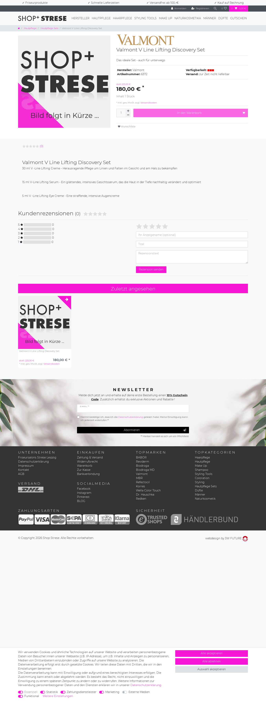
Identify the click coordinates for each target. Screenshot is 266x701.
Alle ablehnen (211, 661)
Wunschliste (126, 126)
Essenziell (31, 692)
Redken (141, 498)
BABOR (141, 457)
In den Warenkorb (211, 113)
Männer (209, 18)
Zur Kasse (83, 470)
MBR (139, 478)
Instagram (84, 493)
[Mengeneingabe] (121, 113)
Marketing (112, 692)
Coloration (202, 478)
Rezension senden (151, 269)
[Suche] (215, 8)
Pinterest (83, 497)
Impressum (26, 465)
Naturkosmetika (187, 18)
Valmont (142, 474)
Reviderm (142, 461)
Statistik (52, 692)
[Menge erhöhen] (128, 111)
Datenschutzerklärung (33, 461)
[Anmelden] (179, 8)
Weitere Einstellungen (58, 696)
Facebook (83, 488)
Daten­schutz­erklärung (145, 685)
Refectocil (143, 482)
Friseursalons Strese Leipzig (37, 457)
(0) (41, 146)
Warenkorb (84, 465)
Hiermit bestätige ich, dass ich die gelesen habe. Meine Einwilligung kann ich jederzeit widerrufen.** (134, 419)
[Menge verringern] (128, 115)
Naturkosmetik (205, 498)
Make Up (165, 18)
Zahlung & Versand (90, 457)
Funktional (31, 696)
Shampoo (201, 470)
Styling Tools (145, 18)
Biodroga (142, 465)
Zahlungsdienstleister (81, 692)
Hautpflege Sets (49, 28)
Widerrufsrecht (87, 461)
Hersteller (80, 18)
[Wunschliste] (224, 8)
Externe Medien (139, 692)
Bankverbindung (88, 474)
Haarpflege (122, 18)
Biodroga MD (145, 470)
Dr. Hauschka (145, 494)
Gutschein (238, 18)
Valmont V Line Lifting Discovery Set (39, 351)
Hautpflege (101, 18)
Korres (140, 486)
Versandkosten (148, 102)
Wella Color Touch (148, 490)
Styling (200, 482)
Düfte (223, 18)
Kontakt (23, 470)
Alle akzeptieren (212, 653)
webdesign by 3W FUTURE (226, 538)
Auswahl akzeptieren (211, 669)
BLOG (81, 501)
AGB (21, 474)
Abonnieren (155, 430)
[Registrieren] (200, 8)
